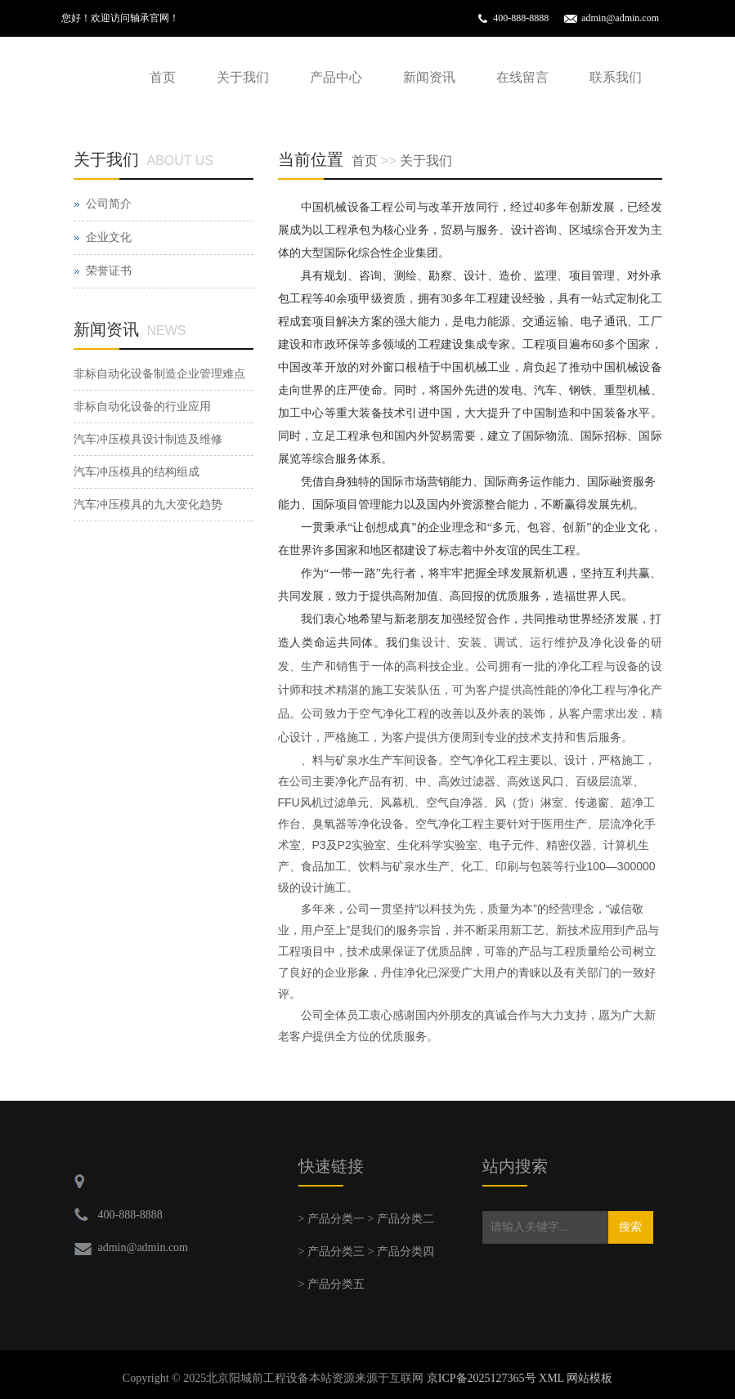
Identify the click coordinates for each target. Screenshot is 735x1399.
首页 (163, 77)
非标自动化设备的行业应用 (142, 406)
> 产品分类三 (331, 1251)
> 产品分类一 (331, 1219)
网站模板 (589, 1378)
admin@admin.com (620, 18)
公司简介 (109, 204)
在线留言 (522, 77)
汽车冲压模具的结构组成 (136, 472)
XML (551, 1378)
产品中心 (336, 77)
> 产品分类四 (401, 1251)
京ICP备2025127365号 (481, 1378)
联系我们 (615, 77)
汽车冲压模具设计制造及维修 (148, 439)
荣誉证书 (109, 271)
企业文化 (109, 237)
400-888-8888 (521, 18)
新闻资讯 (429, 77)
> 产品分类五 (331, 1284)
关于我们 (243, 77)
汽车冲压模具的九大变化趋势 (148, 504)
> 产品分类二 (401, 1219)
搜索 (630, 1227)
